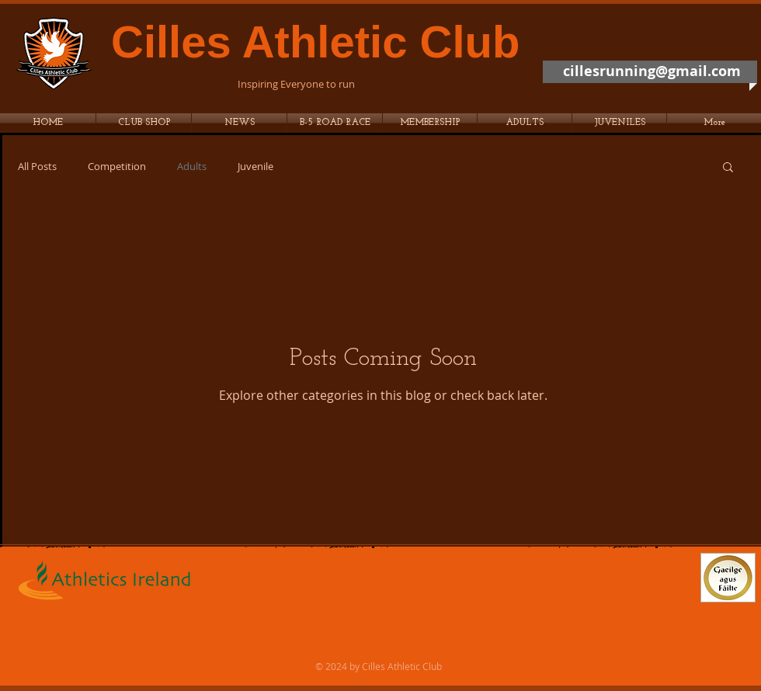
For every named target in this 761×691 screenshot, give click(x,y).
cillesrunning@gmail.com (652, 71)
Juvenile (255, 166)
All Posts (37, 166)
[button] (334, 123)
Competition (117, 166)
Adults (192, 166)
